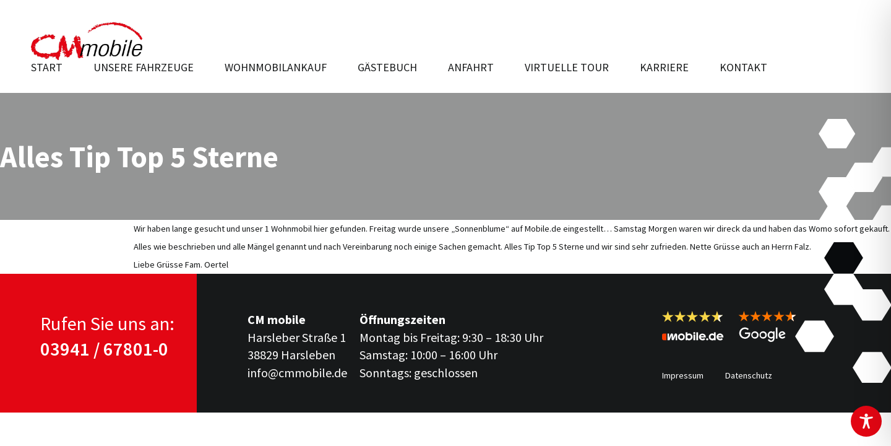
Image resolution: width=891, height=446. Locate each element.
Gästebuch (387, 67)
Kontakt (743, 67)
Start (46, 67)
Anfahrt (471, 67)
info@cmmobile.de (297, 372)
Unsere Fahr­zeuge (143, 67)
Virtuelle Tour (567, 67)
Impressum (683, 375)
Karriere (664, 67)
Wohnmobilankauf (276, 67)
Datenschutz (748, 375)
